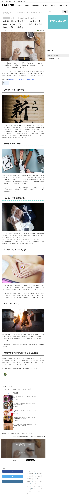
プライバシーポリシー (23, 494)
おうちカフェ (29, 471)
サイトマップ (15, 494)
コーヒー (34, 484)
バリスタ (28, 466)
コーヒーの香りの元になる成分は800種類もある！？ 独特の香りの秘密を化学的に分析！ (23, 430)
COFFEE (26, 6)
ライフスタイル (7, 18)
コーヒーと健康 (38, 471)
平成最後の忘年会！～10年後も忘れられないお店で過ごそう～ (24, 79)
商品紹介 (28, 476)
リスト (17, 18)
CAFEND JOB (63, 6)
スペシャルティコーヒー (31, 481)
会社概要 (3, 494)
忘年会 (28, 18)
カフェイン (35, 476)
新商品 (28, 484)
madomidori (11, 373)
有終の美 (34, 18)
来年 (39, 18)
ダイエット (35, 466)
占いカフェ (31, 494)
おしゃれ (40, 484)
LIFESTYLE (45, 6)
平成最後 (23, 18)
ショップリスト (30, 486)
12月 (13, 18)
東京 (27, 489)
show (7, 82)
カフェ (40, 481)
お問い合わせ (9, 494)
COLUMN (54, 6)
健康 (41, 476)
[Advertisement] (58, 39)
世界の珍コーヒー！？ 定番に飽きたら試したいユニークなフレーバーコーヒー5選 (23, 425)
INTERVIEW (35, 6)
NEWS (20, 6)
